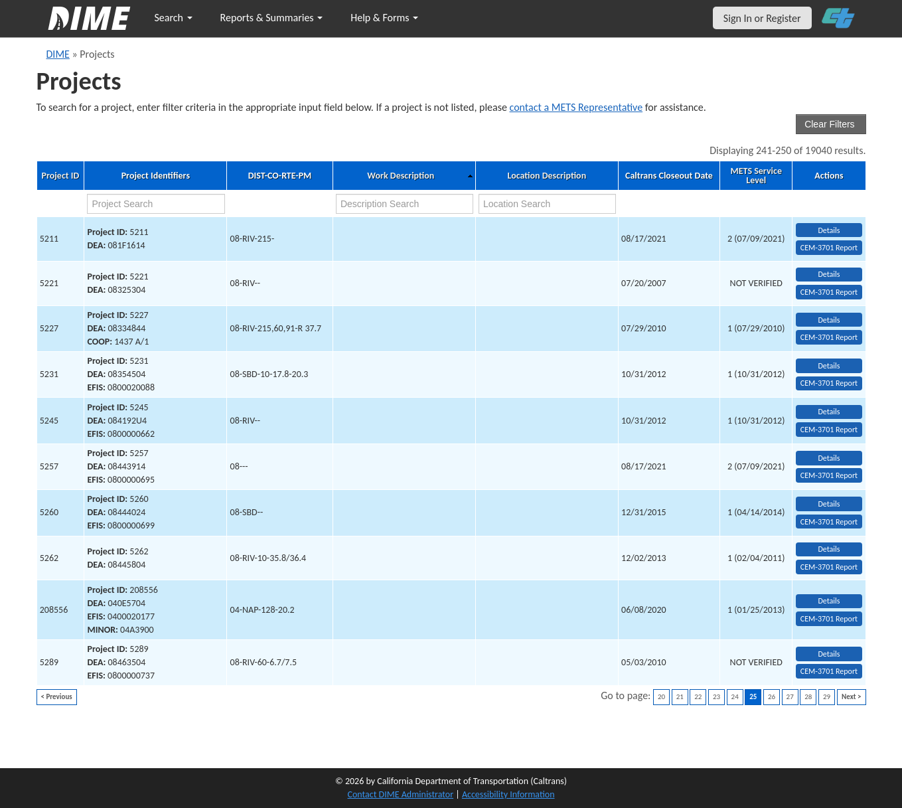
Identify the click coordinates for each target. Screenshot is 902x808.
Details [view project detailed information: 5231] (829, 365)
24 (735, 696)
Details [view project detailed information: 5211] (829, 230)
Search (173, 17)
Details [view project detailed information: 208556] (829, 601)
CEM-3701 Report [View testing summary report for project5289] (829, 671)
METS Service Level (755, 176)
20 (661, 696)
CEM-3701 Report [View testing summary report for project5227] (829, 337)
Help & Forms (384, 17)
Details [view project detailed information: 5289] (829, 654)
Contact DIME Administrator (401, 794)
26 (771, 696)
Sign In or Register (762, 18)
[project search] (155, 204)
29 (826, 696)
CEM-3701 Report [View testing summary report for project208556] (829, 618)
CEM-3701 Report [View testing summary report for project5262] (829, 567)
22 (698, 696)
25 (753, 696)
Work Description (400, 176)
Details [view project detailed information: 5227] (829, 320)
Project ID (60, 176)
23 (716, 696)
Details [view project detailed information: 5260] (829, 504)
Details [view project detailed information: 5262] (829, 549)
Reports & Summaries (271, 17)
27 (790, 696)
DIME (58, 54)
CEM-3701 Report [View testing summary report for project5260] (829, 521)
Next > (851, 696)
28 (808, 696)
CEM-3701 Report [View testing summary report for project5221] (829, 292)
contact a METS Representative (576, 107)
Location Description (547, 176)
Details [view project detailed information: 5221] (829, 274)
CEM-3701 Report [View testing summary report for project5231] (829, 383)
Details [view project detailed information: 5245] (829, 411)
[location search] (547, 204)
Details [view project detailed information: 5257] (829, 458)
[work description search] (404, 204)
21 (680, 696)
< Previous (56, 696)
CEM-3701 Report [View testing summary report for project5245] (829, 429)
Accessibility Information (508, 794)
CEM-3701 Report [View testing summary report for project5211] (829, 247)
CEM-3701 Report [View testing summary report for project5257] (829, 475)
